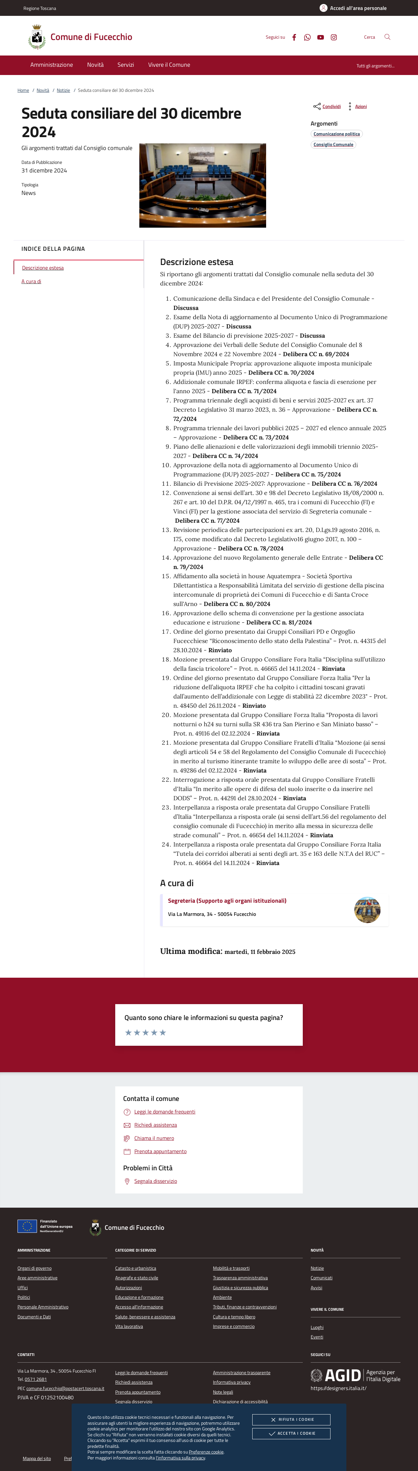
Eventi (317, 1336)
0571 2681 (36, 1379)
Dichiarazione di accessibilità (240, 1401)
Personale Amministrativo (42, 1306)
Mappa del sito (37, 1458)
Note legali (223, 1392)
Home (23, 90)
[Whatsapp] (304, 36)
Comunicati (321, 1277)
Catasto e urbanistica (135, 1268)
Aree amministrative (37, 1277)
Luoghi (317, 1327)
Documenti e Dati (34, 1316)
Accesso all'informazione (139, 1306)
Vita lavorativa (129, 1326)
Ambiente (222, 1297)
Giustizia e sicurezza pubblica (240, 1287)
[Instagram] (331, 36)
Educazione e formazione (139, 1297)
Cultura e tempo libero (234, 1316)
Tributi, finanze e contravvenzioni (245, 1306)
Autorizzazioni (128, 1287)
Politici (23, 1297)
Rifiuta (291, 1419)
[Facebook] (291, 36)
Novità (43, 90)
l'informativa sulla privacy (180, 1457)
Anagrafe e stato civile (136, 1277)
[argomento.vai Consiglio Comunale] (333, 144)
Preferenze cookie (206, 1451)
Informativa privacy (232, 1382)
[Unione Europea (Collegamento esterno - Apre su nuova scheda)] (46, 1227)
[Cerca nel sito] (387, 37)
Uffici (22, 1287)
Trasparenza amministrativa (240, 1277)
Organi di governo (34, 1268)
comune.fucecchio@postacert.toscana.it (65, 1388)
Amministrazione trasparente (241, 1372)
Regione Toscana (39, 8)
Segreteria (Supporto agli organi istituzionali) (227, 900)
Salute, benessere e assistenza (145, 1316)
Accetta (291, 1433)
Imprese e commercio (234, 1326)
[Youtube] (318, 36)
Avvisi (316, 1287)
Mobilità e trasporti (231, 1268)
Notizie (63, 90)
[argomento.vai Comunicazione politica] (337, 133)
